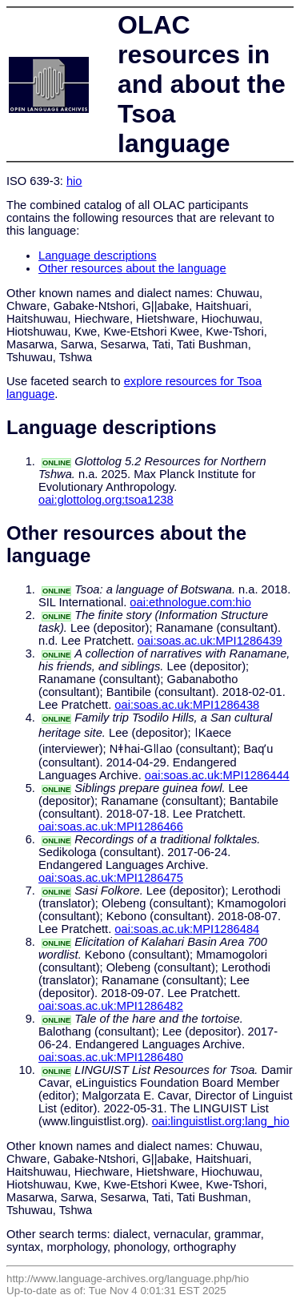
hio (74, 181)
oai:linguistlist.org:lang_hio (221, 1121)
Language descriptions (97, 255)
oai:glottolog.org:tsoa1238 (106, 499)
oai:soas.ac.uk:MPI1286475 (110, 877)
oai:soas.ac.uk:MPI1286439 (210, 640)
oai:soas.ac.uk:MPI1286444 (217, 775)
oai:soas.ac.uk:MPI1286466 (110, 826)
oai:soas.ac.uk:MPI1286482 (110, 1005)
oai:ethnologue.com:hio (190, 602)
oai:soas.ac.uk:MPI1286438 (186, 704)
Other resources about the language (132, 268)
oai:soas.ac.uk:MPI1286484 (186, 929)
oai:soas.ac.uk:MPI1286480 (110, 1057)
